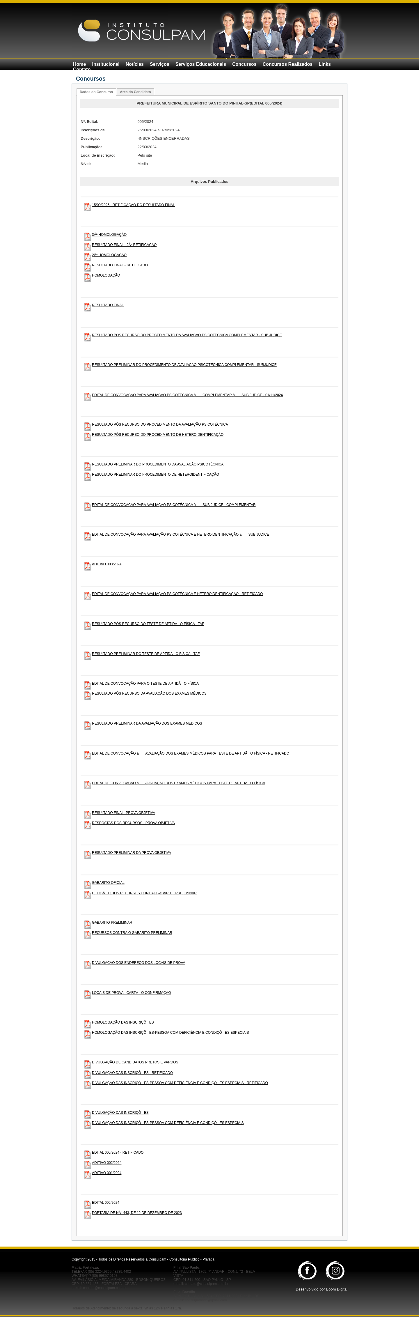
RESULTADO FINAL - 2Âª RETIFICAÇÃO (124, 245)
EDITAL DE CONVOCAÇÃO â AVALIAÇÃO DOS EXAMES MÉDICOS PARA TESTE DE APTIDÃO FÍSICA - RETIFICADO (190, 753)
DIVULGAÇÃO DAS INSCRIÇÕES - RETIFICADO (132, 1073)
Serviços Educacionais (200, 64)
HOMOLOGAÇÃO (106, 275)
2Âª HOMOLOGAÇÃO (109, 255)
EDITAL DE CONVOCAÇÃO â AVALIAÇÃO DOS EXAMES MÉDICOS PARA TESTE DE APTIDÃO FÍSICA (178, 783)
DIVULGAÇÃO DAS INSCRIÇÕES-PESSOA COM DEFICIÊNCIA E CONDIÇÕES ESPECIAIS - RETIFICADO (180, 1083)
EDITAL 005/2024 (105, 1203)
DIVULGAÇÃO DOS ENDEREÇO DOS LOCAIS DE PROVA (138, 963)
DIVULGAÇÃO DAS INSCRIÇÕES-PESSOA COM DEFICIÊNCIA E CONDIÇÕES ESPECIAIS (168, 1123)
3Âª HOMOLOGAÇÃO (109, 235)
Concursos (244, 64)
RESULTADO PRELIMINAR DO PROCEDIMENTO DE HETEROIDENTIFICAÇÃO (155, 474)
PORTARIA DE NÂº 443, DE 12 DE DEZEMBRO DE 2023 (137, 1213)
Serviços (159, 64)
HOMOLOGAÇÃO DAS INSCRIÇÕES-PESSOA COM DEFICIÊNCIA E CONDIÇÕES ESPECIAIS (170, 1033)
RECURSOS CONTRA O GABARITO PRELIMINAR (132, 933)
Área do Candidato (135, 92)
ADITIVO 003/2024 (106, 564)
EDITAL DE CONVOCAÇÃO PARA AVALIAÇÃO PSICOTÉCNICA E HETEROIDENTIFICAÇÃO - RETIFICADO (177, 594)
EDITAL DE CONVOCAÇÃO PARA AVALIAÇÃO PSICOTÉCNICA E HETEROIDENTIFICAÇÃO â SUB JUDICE (180, 534)
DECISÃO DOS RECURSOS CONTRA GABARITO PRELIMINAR (144, 893)
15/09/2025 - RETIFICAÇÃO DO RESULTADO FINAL (133, 205)
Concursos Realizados (288, 64)
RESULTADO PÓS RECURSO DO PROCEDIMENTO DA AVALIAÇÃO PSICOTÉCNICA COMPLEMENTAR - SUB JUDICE (187, 335)
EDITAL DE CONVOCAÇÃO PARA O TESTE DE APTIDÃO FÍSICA (145, 683)
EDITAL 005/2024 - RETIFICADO (117, 1152)
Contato (81, 69)
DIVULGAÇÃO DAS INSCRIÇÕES (120, 1113)
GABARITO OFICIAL (108, 883)
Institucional (105, 64)
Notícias (135, 64)
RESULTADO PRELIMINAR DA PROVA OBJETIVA (131, 853)
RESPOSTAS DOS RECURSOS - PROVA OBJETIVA (133, 823)
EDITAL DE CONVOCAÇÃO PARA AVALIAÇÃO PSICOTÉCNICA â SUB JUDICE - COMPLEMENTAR (174, 505)
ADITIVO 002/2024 (106, 1163)
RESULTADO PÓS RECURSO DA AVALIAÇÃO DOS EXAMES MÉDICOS (149, 693)
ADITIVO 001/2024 (106, 1173)
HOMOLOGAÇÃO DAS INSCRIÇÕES (123, 1022)
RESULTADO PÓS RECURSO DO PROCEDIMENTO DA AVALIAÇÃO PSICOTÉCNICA (160, 424)
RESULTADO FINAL (108, 305)
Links (325, 64)
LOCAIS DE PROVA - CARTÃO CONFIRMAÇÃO (131, 993)
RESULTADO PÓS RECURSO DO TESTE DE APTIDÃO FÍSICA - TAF (148, 624)
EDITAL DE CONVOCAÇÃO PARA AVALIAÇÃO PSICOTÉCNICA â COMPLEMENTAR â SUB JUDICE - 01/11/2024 (187, 395)
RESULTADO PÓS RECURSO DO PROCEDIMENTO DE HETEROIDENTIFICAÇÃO (157, 435)
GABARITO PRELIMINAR (112, 923)
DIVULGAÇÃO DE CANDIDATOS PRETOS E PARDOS (135, 1062)
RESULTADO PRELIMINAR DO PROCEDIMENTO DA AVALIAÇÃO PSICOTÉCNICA (157, 464)
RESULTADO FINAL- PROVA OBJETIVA (123, 813)
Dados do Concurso (96, 92)
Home (79, 64)
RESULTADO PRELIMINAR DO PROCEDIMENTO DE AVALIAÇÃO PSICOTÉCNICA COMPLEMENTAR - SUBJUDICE (184, 365)
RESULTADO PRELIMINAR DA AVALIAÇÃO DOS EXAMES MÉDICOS (147, 723)
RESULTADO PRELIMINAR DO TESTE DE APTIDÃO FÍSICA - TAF (146, 654)
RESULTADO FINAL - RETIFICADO (120, 265)
